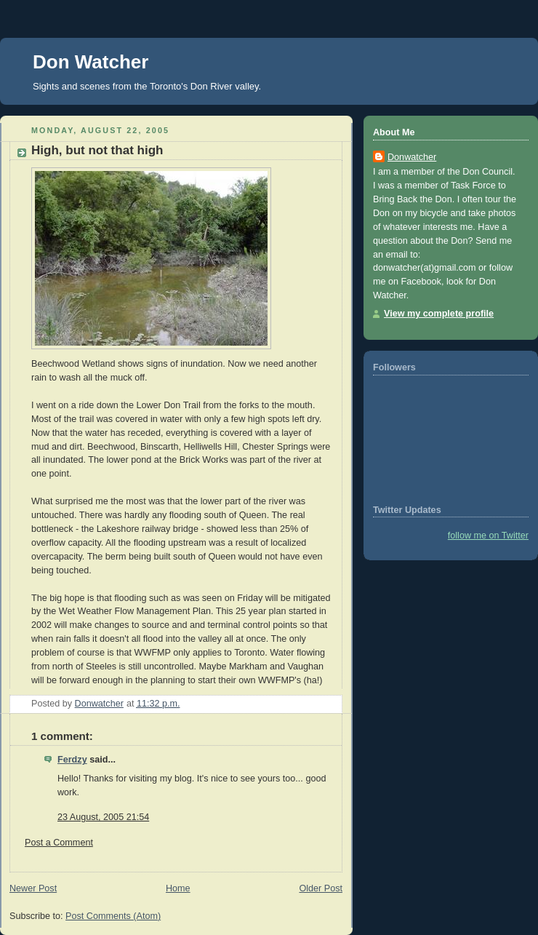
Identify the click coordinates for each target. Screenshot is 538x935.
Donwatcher (412, 157)
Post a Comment (59, 842)
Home (178, 888)
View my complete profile (439, 314)
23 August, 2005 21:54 (103, 817)
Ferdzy (72, 760)
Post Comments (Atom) (113, 916)
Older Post (320, 888)
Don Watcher (90, 62)
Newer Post (33, 888)
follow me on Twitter (488, 535)
